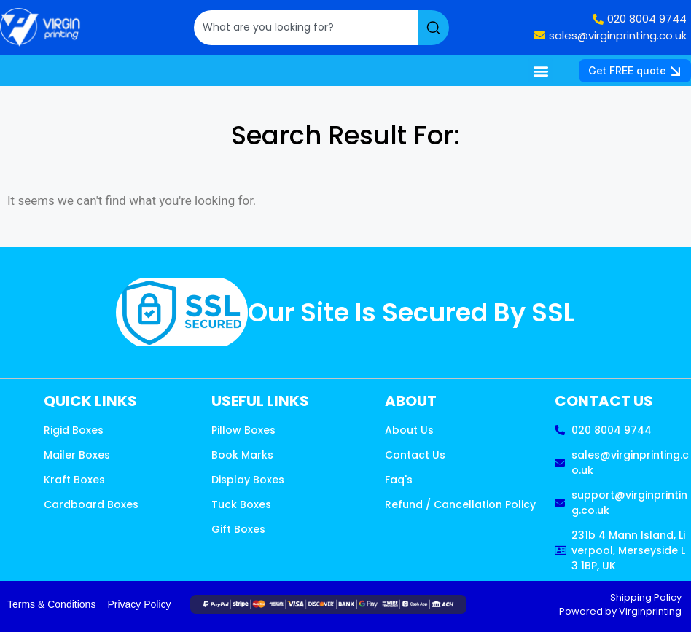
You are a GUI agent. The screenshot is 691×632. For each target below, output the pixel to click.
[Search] (433, 27)
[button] (540, 70)
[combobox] (306, 27)
